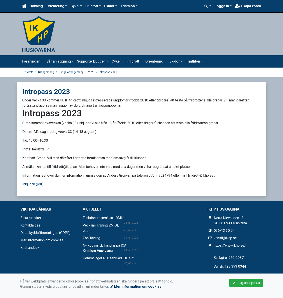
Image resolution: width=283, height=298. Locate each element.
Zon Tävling (91, 238)
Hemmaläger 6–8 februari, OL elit (108, 258)
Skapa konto (248, 6)
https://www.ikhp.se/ (230, 245)
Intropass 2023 (108, 72)
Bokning (36, 6)
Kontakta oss (30, 225)
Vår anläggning (58, 61)
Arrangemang (45, 72)
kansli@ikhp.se (225, 238)
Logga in (222, 6)
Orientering (55, 6)
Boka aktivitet (30, 218)
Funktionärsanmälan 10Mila (103, 218)
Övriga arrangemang (71, 72)
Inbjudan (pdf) (32, 184)
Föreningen (31, 61)
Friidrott (91, 6)
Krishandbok (29, 248)
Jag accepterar (246, 283)
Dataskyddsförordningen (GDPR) (45, 233)
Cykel (74, 6)
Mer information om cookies (41, 240)
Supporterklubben (91, 61)
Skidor (109, 6)
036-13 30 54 (224, 230)
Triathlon (128, 6)
